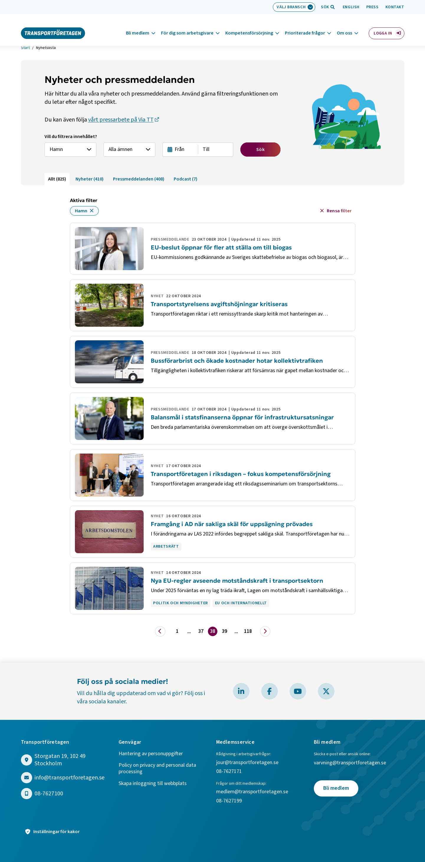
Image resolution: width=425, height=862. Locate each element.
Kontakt (394, 7)
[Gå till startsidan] (53, 26)
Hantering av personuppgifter (151, 754)
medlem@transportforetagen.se (252, 792)
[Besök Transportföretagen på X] (326, 691)
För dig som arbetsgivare (187, 26)
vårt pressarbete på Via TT (121, 120)
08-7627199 (229, 801)
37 (201, 631)
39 (224, 631)
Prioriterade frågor (305, 26)
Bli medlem (137, 26)
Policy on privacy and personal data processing (157, 768)
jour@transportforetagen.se (247, 762)
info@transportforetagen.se (69, 777)
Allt (57, 178)
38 (212, 631)
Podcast (185, 178)
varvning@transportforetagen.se (350, 763)
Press (372, 7)
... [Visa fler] (189, 631)
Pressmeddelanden (138, 178)
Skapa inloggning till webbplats (153, 783)
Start (25, 48)
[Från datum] (180, 149)
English (351, 7)
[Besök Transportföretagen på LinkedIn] (241, 691)
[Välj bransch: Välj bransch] (294, 7)
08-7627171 (229, 771)
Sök (260, 149)
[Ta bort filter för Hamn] (92, 211)
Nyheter (90, 178)
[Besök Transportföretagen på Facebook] (269, 691)
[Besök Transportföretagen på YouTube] (298, 691)
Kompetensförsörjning (249, 26)
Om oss (344, 26)
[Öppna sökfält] (325, 7)
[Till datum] (215, 149)
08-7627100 (49, 793)
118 (248, 631)
